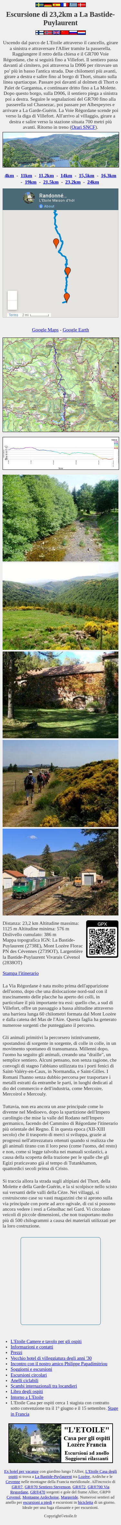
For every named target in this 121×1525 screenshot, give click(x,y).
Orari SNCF (83, 127)
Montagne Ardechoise (40, 1497)
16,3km (108, 175)
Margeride (69, 1497)
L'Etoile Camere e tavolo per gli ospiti (46, 1341)
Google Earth (76, 329)
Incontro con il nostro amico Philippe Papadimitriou (59, 1363)
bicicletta (85, 1502)
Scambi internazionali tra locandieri (44, 1386)
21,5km (51, 182)
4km (9, 175)
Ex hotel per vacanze (21, 1471)
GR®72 (79, 1487)
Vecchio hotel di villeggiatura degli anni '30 (51, 1358)
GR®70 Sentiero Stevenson (47, 1487)
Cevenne (13, 1482)
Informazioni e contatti (32, 1346)
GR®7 (17, 1487)
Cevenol (13, 1497)
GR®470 (37, 1492)
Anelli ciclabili (24, 1380)
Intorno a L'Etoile (27, 1397)
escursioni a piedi (37, 1502)
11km (26, 175)
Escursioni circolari (29, 1375)
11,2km (46, 175)
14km (66, 175)
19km (30, 182)
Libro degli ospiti (27, 1391)
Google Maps (45, 329)
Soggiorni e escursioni (31, 1369)
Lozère (84, 1476)
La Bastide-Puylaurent (53, 1476)
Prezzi (16, 1352)
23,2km (73, 182)
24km (93, 182)
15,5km (86, 175)
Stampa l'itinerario (21, 973)
